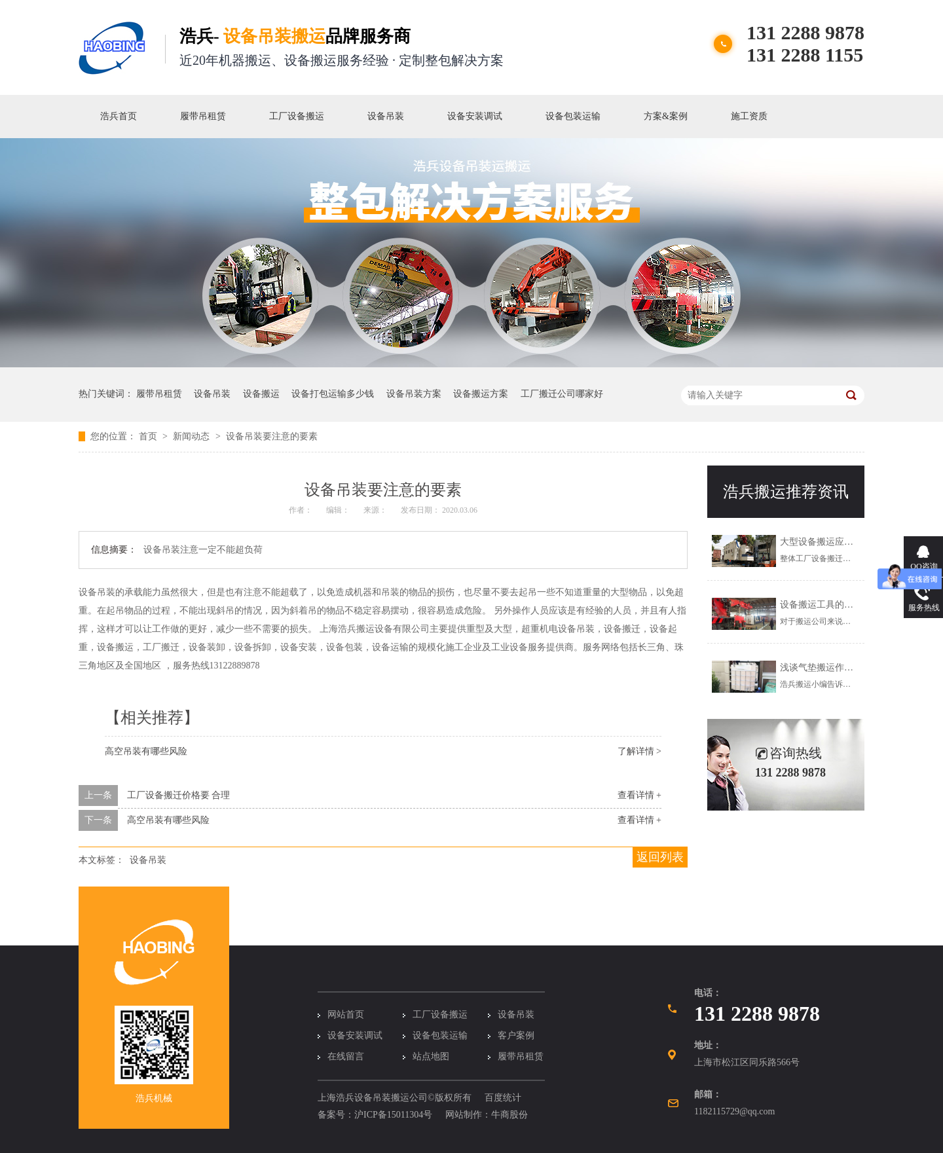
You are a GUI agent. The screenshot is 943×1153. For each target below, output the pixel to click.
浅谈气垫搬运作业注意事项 (835, 667)
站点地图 (431, 1056)
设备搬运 (261, 394)
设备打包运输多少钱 (332, 394)
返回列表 (660, 857)
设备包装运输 (573, 116)
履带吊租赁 (203, 116)
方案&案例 (666, 116)
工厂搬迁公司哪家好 (562, 394)
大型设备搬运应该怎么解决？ (839, 542)
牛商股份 (509, 1115)
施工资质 (749, 116)
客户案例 (516, 1035)
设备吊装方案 (413, 394)
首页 (149, 436)
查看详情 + (639, 795)
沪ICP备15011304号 (393, 1115)
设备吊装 (385, 116)
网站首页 (345, 1014)
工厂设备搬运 (296, 116)
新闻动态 (192, 436)
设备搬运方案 (480, 394)
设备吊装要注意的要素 (272, 436)
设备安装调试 (474, 116)
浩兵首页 (118, 116)
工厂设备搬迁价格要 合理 (179, 795)
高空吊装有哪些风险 (146, 751)
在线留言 (345, 1056)
